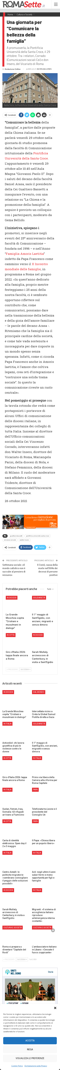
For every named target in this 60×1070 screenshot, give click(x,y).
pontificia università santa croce (37, 536)
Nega (30, 1049)
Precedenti (12, 669)
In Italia (7, 724)
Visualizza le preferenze (30, 1058)
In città (10, 635)
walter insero (24, 540)
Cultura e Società (13, 927)
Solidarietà (39, 598)
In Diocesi (11, 598)
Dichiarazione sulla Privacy (35, 1065)
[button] (55, 1008)
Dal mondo (38, 692)
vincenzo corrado (10, 540)
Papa (35, 790)
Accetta (30, 1040)
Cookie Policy (17, 1065)
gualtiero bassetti (16, 536)
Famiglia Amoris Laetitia (25, 254)
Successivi (25, 669)
